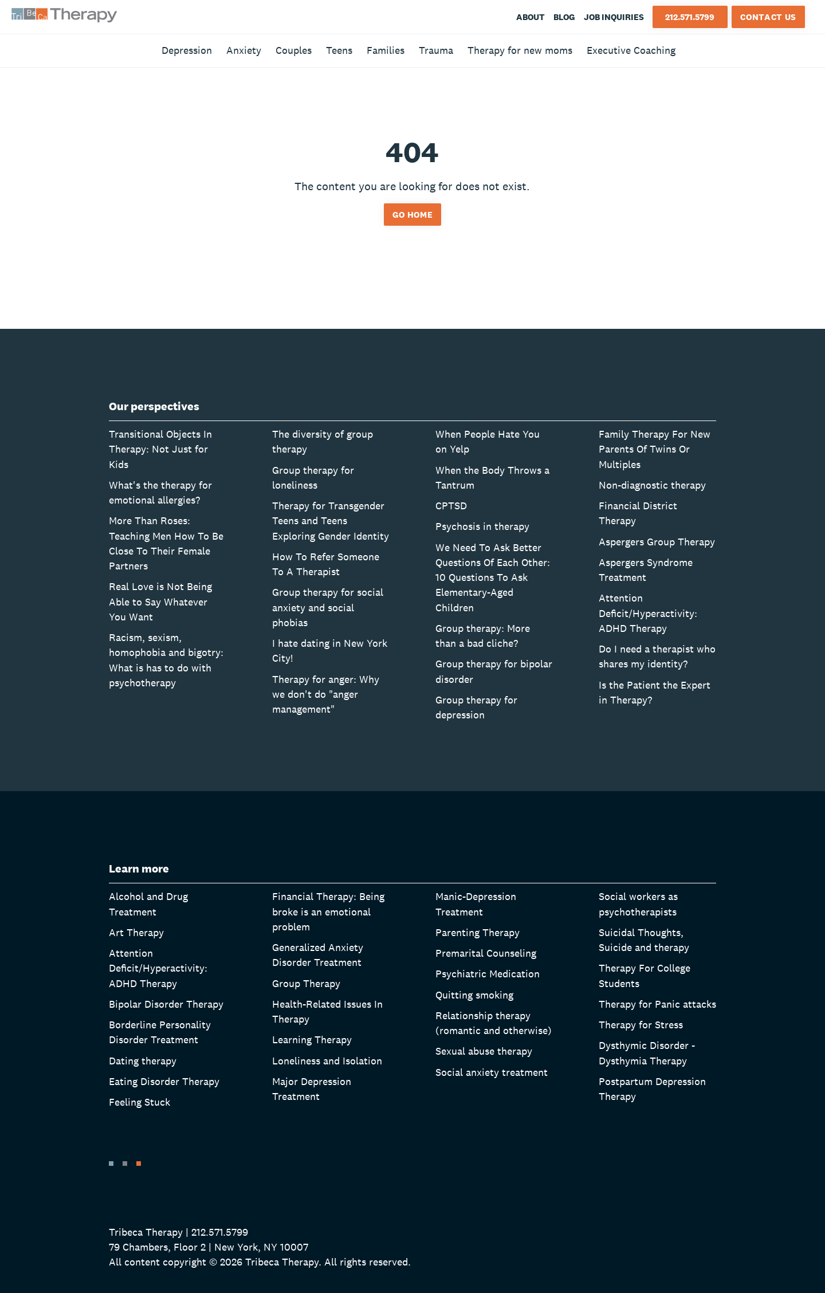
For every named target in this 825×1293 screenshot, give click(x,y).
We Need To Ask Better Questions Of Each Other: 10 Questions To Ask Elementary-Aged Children (492, 577)
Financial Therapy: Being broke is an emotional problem (328, 911)
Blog (564, 16)
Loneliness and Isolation (327, 1060)
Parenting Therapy (477, 932)
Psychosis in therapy (482, 526)
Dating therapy (142, 1060)
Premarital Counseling (485, 953)
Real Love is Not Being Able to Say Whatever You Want (160, 601)
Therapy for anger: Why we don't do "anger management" (325, 694)
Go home (412, 214)
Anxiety (243, 50)
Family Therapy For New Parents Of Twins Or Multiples (654, 449)
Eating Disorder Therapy (164, 1081)
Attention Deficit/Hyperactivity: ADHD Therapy (648, 613)
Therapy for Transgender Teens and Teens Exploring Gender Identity (330, 521)
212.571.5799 (689, 16)
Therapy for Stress (641, 1024)
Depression (187, 50)
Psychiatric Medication (487, 973)
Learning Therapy (312, 1039)
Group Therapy (306, 983)
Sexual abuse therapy (483, 1051)
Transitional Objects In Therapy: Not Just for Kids (160, 449)
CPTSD (451, 505)
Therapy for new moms (519, 50)
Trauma (436, 50)
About (530, 16)
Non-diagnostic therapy (652, 485)
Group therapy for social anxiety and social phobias (327, 607)
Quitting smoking (474, 994)
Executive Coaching (631, 50)
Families (385, 50)
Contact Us (768, 16)
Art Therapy (136, 932)
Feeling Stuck (139, 1102)
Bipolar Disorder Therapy (166, 1004)
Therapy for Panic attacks (657, 1004)
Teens (339, 50)
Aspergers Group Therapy (657, 541)
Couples (294, 50)
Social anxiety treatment (491, 1072)
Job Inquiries (614, 16)
